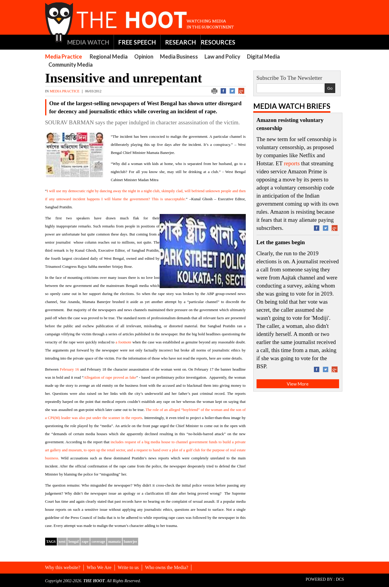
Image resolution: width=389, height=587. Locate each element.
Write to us (128, 567)
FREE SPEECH (137, 42)
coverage (98, 541)
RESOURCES (218, 42)
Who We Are (99, 567)
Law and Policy (222, 56)
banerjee (130, 541)
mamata (114, 541)
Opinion (143, 56)
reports (292, 163)
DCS (340, 579)
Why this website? (62, 567)
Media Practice (63, 56)
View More (298, 383)
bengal (73, 541)
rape (85, 541)
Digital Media (263, 56)
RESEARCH (180, 42)
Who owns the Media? (166, 567)
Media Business (179, 56)
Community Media (70, 64)
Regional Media (109, 56)
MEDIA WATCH (88, 42)
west (62, 541)
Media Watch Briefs (291, 106)
